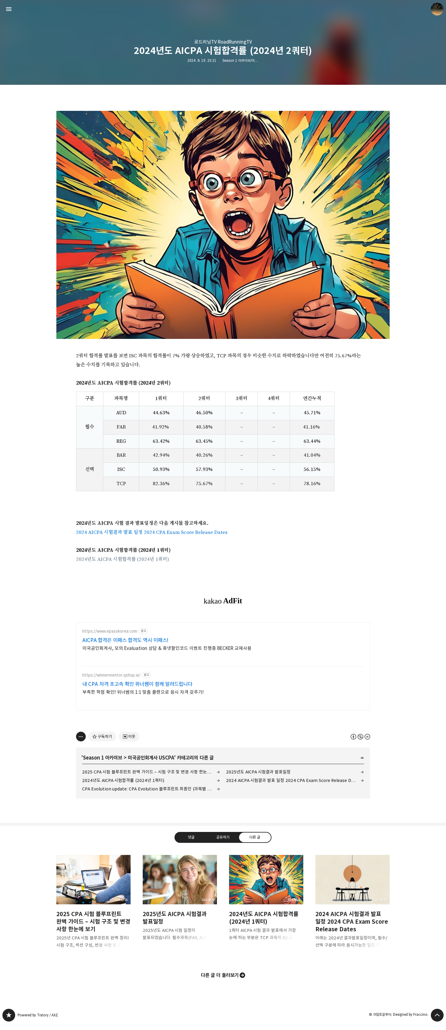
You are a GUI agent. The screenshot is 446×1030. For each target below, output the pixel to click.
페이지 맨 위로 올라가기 (437, 1021)
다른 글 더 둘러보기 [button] (220, 981)
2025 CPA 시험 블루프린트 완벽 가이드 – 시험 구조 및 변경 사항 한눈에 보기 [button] (93, 912)
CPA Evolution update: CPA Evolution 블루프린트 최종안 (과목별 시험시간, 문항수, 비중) (151, 794)
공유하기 (223, 842)
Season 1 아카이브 (102, 763)
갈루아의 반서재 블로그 (9, 1021)
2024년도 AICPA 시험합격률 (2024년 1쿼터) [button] (266, 908)
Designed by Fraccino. (410, 1020)
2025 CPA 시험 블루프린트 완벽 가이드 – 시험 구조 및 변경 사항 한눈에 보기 (151, 777)
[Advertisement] (223, 673)
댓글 (191, 842)
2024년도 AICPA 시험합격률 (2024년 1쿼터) (122, 559)
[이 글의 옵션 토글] (81, 742)
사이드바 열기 (9, 9)
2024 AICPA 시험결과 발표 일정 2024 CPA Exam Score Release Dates (152, 532)
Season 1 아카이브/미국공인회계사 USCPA (253, 60)
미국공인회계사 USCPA (151, 763)
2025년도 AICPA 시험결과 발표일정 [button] (180, 908)
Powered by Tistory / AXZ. (38, 1020)
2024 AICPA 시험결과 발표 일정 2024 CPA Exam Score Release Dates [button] (352, 912)
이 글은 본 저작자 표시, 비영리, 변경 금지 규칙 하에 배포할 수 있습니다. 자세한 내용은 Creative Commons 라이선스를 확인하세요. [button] (360, 742)
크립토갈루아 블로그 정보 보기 (437, 9)
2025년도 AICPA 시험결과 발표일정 (258, 777)
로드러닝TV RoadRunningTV (223, 42)
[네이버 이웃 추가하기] (129, 742)
